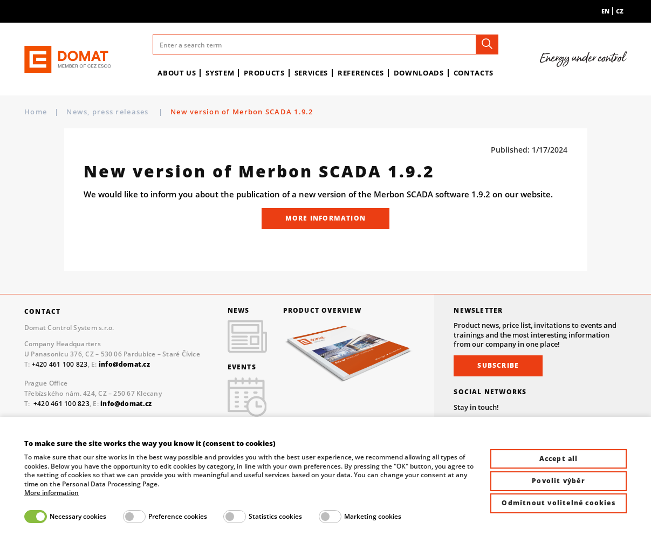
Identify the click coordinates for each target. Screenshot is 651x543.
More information (325, 218)
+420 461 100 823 (60, 364)
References (361, 73)
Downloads (419, 73)
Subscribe (498, 365)
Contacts (474, 73)
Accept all (558, 458)
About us (176, 73)
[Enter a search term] (326, 44)
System (219, 73)
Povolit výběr (558, 480)
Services (311, 73)
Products (264, 73)
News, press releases (108, 111)
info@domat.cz (126, 403)
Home (35, 111)
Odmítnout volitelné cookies (558, 502)
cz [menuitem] (619, 11)
